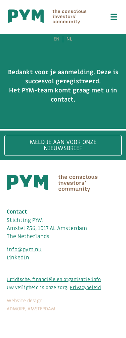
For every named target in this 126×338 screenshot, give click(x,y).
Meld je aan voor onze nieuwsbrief (63, 145)
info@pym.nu (24, 249)
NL (69, 39)
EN (56, 39)
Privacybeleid (85, 287)
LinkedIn (18, 257)
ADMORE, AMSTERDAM (31, 309)
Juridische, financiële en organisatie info (54, 279)
